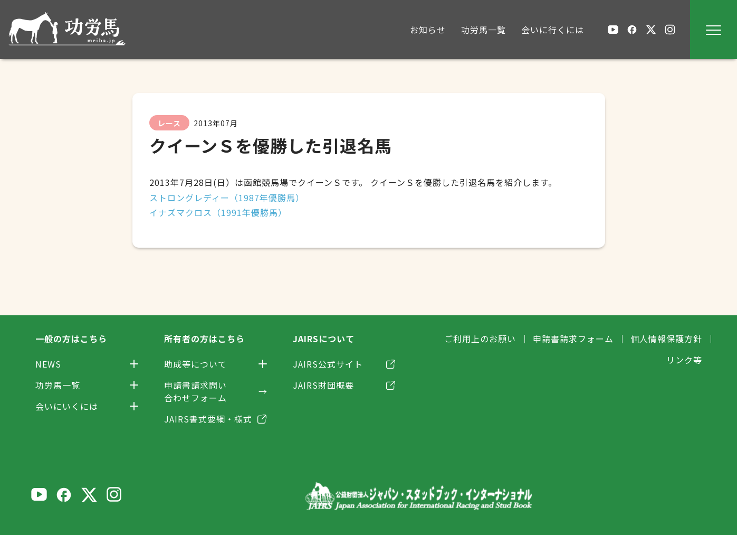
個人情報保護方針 (666, 338)
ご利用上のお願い (480, 338)
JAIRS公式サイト (328, 364)
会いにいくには (66, 406)
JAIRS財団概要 (323, 385)
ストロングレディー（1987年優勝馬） (226, 197)
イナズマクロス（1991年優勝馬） (218, 212)
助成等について (195, 364)
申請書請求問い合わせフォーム (195, 391)
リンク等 (684, 359)
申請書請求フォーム (573, 338)
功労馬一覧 (57, 385)
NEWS (48, 364)
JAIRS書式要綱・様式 (208, 418)
